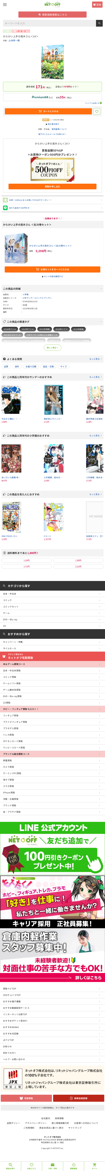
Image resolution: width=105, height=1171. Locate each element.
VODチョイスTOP (12, 995)
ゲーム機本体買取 (12, 689)
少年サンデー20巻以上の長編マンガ (42, 335)
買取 (98, 4)
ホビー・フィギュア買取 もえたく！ (21, 709)
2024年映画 (78, 329)
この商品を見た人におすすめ (54, 494)
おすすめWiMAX (11, 1027)
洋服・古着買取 (10, 798)
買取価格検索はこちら (52, 14)
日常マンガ (54, 340)
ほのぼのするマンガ (12, 335)
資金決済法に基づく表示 (51, 1127)
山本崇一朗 (14, 40)
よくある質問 (54, 359)
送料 (17, 366)
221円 (78, 566)
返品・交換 (48, 366)
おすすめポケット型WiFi (15, 1020)
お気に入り (31, 1168)
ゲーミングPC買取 (12, 773)
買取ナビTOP (9, 988)
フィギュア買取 (10, 715)
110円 (27, 560)
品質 (6, 366)
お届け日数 (31, 366)
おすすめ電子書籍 (12, 1001)
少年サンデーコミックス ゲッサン (37, 298)
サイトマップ (75, 1127)
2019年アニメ (28, 329)
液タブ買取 (8, 779)
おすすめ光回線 (10, 1033)
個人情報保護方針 (60, 1123)
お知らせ (7, 1046)
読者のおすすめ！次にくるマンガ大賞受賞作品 (24, 340)
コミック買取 (9, 676)
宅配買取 (28, 1098)
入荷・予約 (52, 1168)
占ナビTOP (8, 1039)
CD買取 (6, 702)
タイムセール (9, 648)
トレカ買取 (8, 734)
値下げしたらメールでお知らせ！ (52, 134)
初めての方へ (9, 1052)
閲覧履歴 (73, 1168)
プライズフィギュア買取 (15, 721)
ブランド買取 (9, 805)
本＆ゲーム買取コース (14, 664)
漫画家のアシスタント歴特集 (77, 340)
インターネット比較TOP (15, 1014)
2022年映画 (45, 329)
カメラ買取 (8, 766)
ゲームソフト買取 (12, 683)
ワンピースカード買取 (14, 747)
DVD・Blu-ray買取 (12, 696)
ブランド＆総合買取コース (16, 753)
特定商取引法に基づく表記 (52, 1142)
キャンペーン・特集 (13, 641)
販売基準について (59, 129)
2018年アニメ (10, 329)
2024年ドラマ (62, 329)
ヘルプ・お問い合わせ (14, 1059)
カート (94, 1168)
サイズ (63, 366)
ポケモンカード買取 (13, 741)
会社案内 (45, 1118)
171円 (27, 566)
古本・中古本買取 (12, 670)
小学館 (25, 294)
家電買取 (7, 760)
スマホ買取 (8, 786)
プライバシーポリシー (36, 1123)
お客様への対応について (86, 1123)
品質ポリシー (13, 1123)
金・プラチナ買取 (12, 811)
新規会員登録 (81, 1098)
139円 (78, 560)
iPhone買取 (9, 792)
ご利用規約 (28, 1127)
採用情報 (59, 1118)
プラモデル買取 (10, 728)
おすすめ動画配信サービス (16, 1007)
